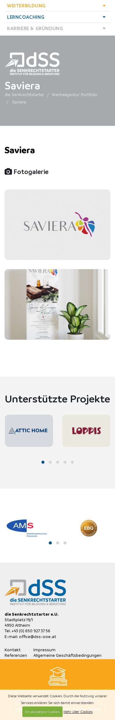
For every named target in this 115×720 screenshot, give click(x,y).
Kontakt (13, 649)
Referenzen (16, 655)
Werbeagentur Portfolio (75, 94)
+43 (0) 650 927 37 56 (31, 630)
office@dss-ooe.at (37, 636)
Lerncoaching (58, 17)
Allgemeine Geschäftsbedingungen (67, 655)
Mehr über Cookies (78, 711)
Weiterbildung (58, 5)
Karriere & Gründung (58, 28)
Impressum (44, 649)
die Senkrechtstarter (24, 94)
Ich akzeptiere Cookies (42, 711)
